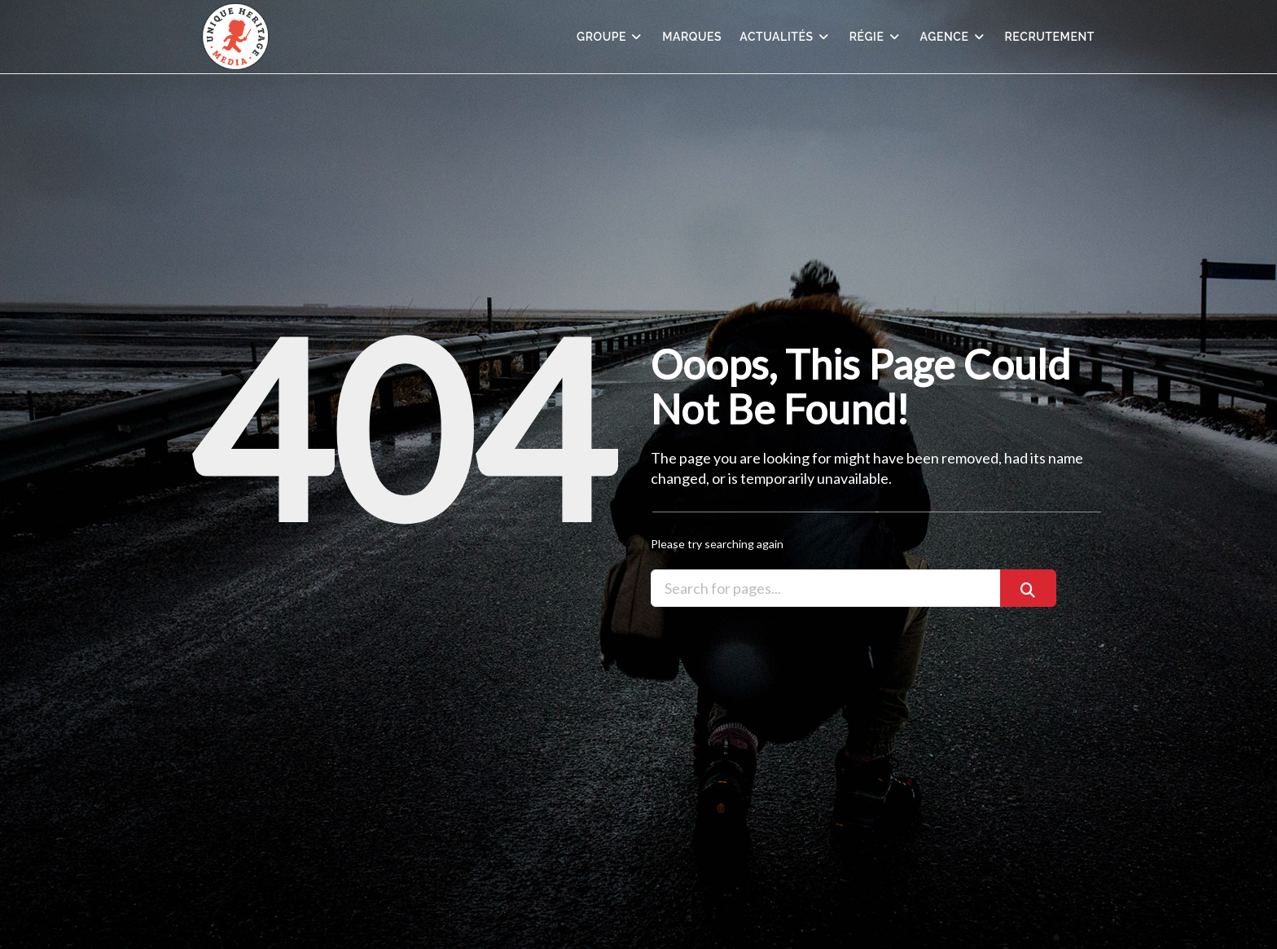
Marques (692, 36)
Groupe (610, 36)
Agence (953, 36)
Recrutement (1050, 36)
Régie (875, 36)
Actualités (785, 36)
